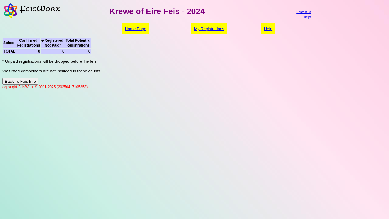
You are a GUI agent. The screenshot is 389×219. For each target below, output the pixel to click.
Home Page (135, 28)
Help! (307, 17)
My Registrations (209, 28)
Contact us (303, 12)
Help (268, 28)
